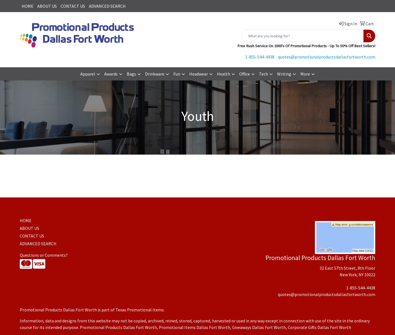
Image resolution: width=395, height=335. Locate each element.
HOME (27, 6)
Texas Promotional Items (139, 309)
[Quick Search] (302, 36)
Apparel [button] (87, 74)
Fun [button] (176, 74)
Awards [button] (111, 74)
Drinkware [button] (154, 74)
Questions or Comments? (44, 255)
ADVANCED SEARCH (107, 6)
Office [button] (244, 74)
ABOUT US (47, 6)
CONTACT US (73, 6)
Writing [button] (284, 74)
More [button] (305, 74)
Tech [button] (263, 74)
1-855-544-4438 (259, 57)
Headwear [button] (198, 74)
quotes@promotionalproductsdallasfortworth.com (326, 57)
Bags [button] (131, 74)
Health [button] (223, 74)
